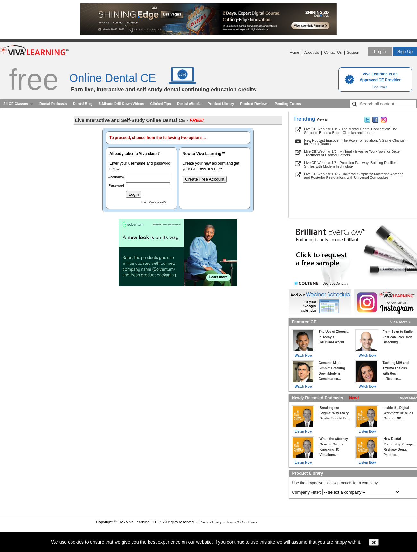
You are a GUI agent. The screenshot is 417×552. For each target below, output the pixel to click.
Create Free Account (204, 179)
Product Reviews (254, 104)
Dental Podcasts (53, 104)
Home (294, 52)
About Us (311, 52)
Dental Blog (83, 104)
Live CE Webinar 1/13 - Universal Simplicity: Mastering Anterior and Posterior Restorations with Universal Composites (353, 175)
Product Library (221, 104)
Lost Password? (153, 202)
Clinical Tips (160, 104)
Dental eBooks (189, 104)
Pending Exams (288, 104)
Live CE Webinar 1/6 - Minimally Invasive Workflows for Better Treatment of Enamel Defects (352, 153)
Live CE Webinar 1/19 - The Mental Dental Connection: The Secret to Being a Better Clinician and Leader (350, 130)
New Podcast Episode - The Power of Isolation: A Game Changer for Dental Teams (355, 142)
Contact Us (333, 52)
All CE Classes (15, 104)
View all (322, 119)
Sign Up (405, 51)
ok (373, 542)
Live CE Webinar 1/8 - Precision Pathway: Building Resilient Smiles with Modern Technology (350, 164)
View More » (400, 322)
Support (353, 52)
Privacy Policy (210, 522)
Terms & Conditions (241, 522)
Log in (380, 51)
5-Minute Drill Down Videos (121, 104)
